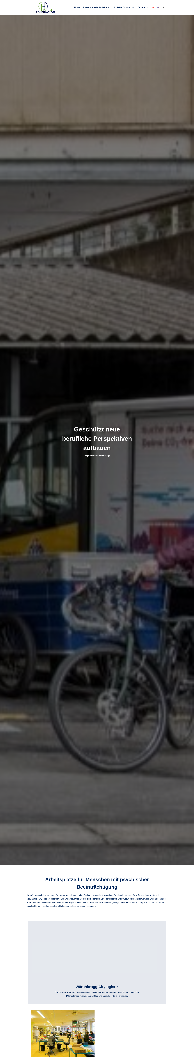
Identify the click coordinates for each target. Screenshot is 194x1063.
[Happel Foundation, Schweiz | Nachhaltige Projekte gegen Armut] (43, 7)
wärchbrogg (104, 456)
